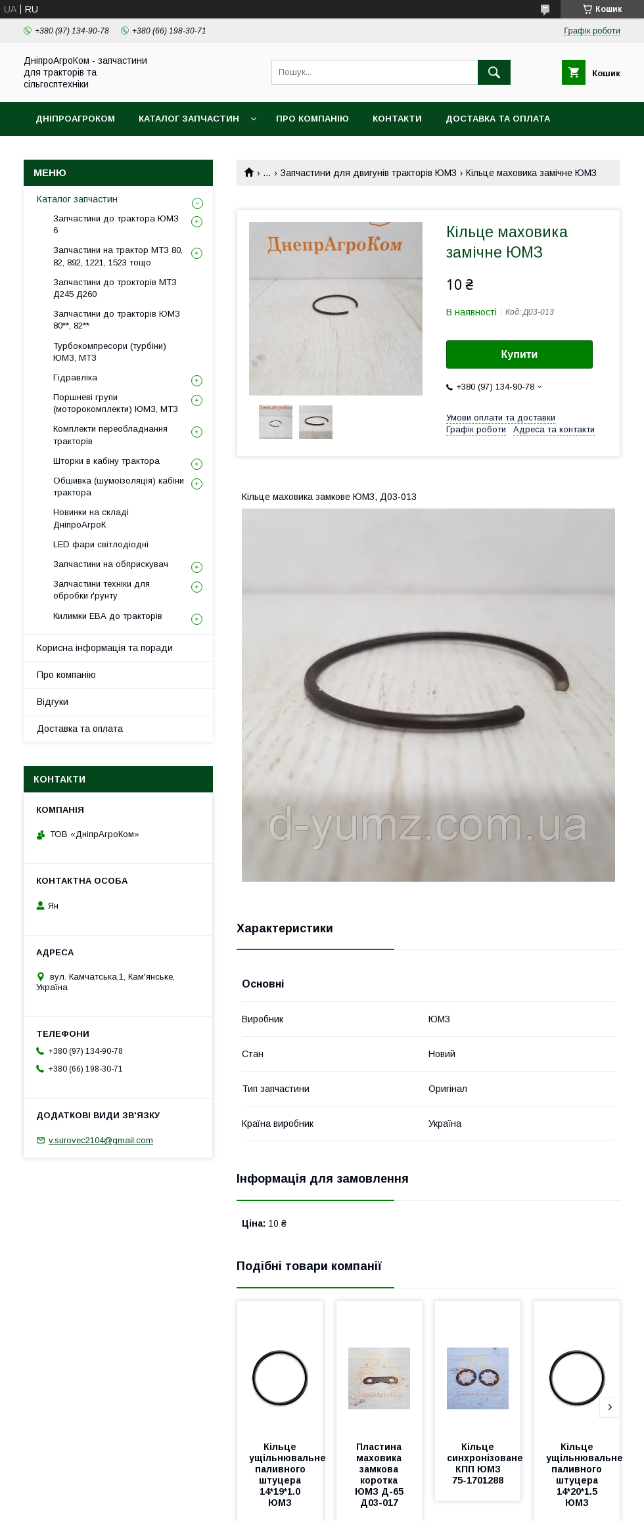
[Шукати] (494, 72)
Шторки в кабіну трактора (106, 461)
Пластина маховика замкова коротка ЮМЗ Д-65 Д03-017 (380, 1475)
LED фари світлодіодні (101, 544)
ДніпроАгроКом (75, 119)
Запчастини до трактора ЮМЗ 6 (116, 224)
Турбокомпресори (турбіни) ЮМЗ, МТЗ (109, 352)
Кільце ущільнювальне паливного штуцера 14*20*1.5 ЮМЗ (586, 1475)
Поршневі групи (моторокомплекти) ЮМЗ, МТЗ (115, 403)
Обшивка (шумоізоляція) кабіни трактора (118, 486)
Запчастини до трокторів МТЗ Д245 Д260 (115, 288)
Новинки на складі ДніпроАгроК (91, 518)
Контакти (397, 119)
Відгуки (52, 701)
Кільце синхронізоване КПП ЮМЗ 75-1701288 (486, 1464)
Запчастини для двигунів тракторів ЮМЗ (369, 173)
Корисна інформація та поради (105, 648)
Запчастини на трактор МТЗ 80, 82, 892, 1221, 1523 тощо (118, 256)
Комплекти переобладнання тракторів (110, 434)
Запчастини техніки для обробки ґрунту (101, 590)
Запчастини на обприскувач (110, 564)
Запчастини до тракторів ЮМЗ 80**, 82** (116, 319)
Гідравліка (75, 377)
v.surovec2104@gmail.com (101, 1140)
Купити (519, 354)
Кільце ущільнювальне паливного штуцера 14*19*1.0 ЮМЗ (289, 1475)
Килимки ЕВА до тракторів (107, 616)
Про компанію (312, 119)
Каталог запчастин (189, 119)
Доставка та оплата (498, 119)
